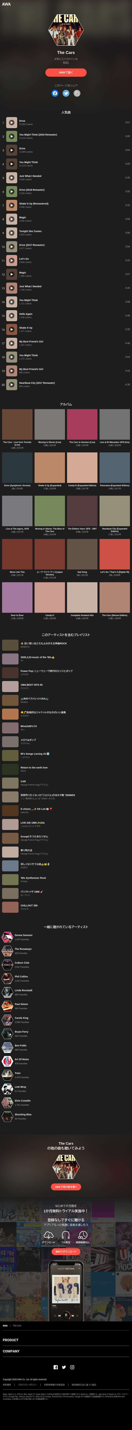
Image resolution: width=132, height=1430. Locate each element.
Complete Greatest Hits (82, 615)
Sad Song (82, 572)
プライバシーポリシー (27, 1385)
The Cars (17, 1325)
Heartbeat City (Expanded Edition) (114, 530)
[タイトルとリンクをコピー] (77, 93)
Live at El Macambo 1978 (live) (115, 442)
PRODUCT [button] (10, 1340)
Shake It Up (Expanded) (49, 485)
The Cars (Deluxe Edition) (114, 615)
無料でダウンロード (66, 1251)
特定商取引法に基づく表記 (84, 1385)
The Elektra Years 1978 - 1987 (82, 529)
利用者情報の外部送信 (54, 1385)
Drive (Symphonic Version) (17, 485)
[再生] (11, 122)
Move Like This (17, 572)
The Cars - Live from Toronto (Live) (17, 443)
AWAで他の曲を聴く (66, 1187)
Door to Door (17, 615)
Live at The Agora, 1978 (17, 529)
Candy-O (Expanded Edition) (82, 485)
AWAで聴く (66, 72)
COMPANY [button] (11, 1351)
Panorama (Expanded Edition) (114, 485)
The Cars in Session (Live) (82, 442)
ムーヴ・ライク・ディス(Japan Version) (50, 573)
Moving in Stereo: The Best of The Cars (49, 530)
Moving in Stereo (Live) (49, 442)
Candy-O (49, 615)
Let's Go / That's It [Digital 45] (114, 572)
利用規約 (7, 1385)
